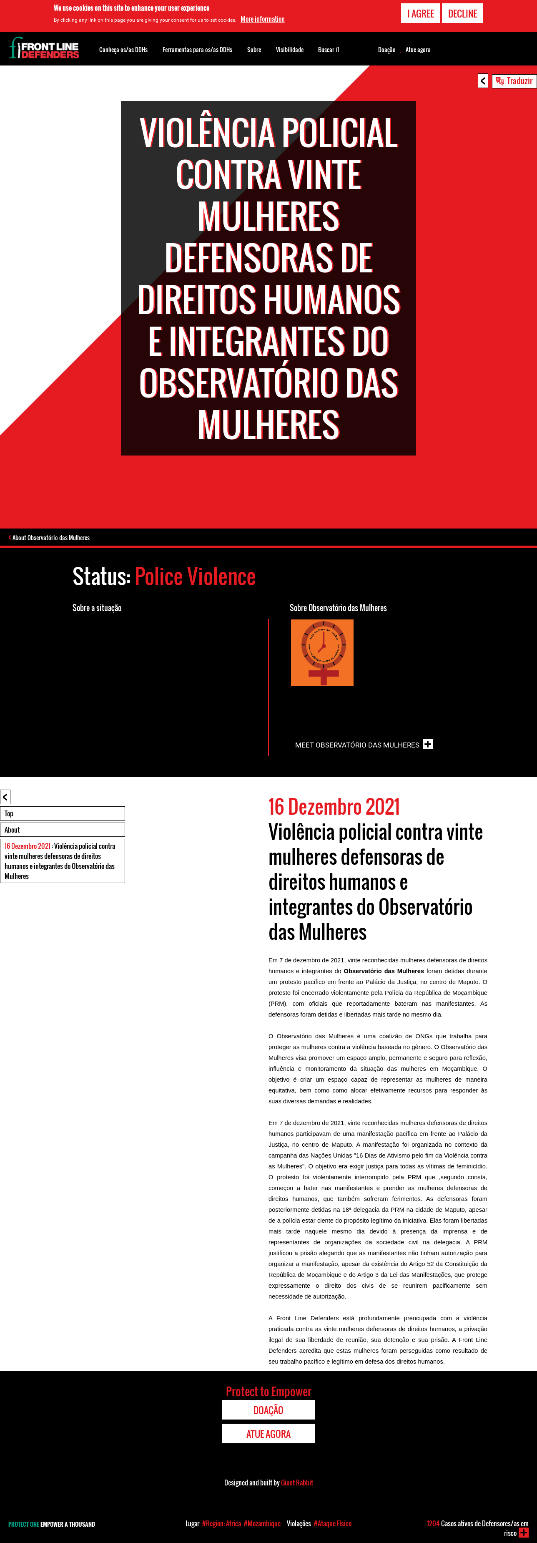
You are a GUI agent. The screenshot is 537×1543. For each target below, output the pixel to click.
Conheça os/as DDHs (123, 49)
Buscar (328, 48)
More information (263, 19)
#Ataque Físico (332, 1523)
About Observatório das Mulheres (54, 538)
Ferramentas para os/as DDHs (197, 49)
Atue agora (418, 49)
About (12, 831)
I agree (420, 13)
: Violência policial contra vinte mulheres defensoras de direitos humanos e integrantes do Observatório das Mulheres (60, 862)
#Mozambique (262, 1523)
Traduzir (519, 80)
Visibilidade (290, 49)
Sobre (254, 49)
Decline (462, 13)
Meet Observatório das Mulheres (357, 746)
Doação (387, 49)
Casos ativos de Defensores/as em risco (478, 1528)
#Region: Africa (221, 1523)
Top (9, 814)
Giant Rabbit (297, 1483)
